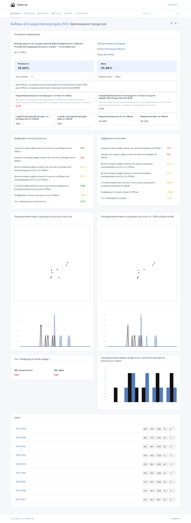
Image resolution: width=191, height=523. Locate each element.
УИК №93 (21, 464)
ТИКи (68, 13)
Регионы (43, 13)
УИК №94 (21, 472)
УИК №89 (21, 428)
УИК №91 (21, 446)
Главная (16, 13)
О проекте (172, 4)
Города (56, 13)
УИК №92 (21, 455)
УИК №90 (21, 437)
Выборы (29, 13)
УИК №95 (21, 481)
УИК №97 (21, 499)
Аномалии (82, 13)
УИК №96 (21, 490)
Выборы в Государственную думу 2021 (40, 24)
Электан (19, 4)
